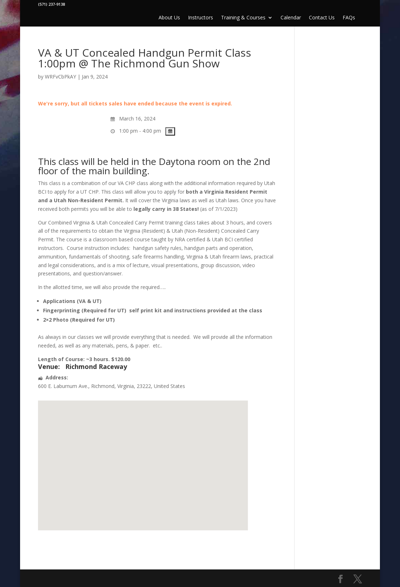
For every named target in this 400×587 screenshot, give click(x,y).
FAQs (349, 18)
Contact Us (322, 18)
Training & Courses (243, 18)
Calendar (291, 18)
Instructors (200, 18)
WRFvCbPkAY (60, 76)
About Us (169, 18)
